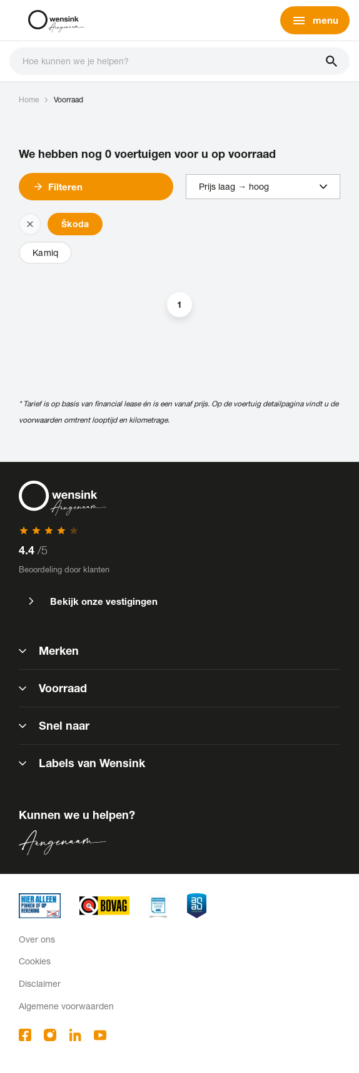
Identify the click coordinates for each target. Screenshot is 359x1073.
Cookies (35, 961)
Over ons (37, 939)
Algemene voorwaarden (66, 1006)
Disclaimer (40, 983)
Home (29, 99)
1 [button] (179, 304)
